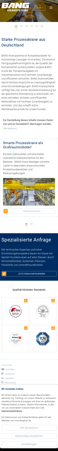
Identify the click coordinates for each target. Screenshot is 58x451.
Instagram (10, 383)
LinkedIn (9, 378)
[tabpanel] (29, 15)
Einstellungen (29, 444)
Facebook (10, 374)
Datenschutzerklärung (11, 411)
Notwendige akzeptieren (29, 435)
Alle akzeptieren (29, 427)
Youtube (10, 369)
